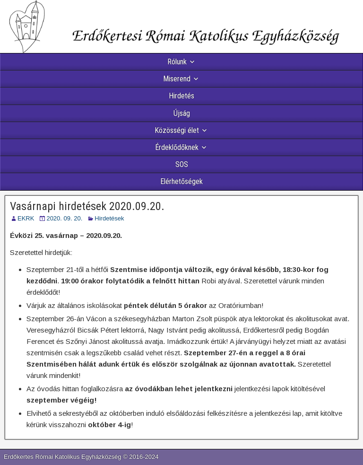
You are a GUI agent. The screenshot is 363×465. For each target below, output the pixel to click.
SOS (181, 164)
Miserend (176, 78)
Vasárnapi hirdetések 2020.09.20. (87, 206)
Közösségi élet (177, 130)
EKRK (25, 218)
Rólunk (177, 61)
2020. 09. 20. (64, 218)
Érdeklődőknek (177, 147)
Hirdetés (181, 95)
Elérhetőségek (181, 181)
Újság (181, 113)
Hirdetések (109, 218)
